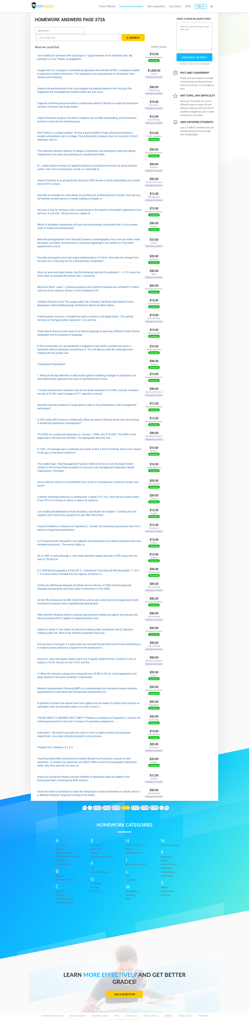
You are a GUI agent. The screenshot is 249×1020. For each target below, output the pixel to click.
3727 (135, 799)
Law (128, 867)
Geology (95, 879)
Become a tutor (100, 1007)
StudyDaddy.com (132, 1012)
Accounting (62, 836)
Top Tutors (175, 6)
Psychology (167, 867)
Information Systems (137, 856)
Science (165, 879)
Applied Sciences (65, 844)
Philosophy (167, 848)
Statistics (166, 886)
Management (133, 883)
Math (128, 890)
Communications (65, 890)
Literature (131, 871)
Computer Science (65, 894)
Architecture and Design (68, 848)
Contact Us (131, 1007)
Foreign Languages (101, 863)
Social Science (169, 882)
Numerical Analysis (171, 836)
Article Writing (63, 855)
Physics (165, 852)
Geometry (96, 882)
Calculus (60, 882)
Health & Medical (135, 836)
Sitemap (203, 1007)
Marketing (131, 886)
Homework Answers (131, 6)
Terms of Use (185, 1007)
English (94, 844)
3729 (154, 799)
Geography (96, 875)
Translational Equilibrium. (51, 355)
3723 (97, 799)
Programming (168, 863)
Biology (60, 867)
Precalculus (167, 859)
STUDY (47, 6)
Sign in (201, 6)
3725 (116, 799)
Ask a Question (156, 6)
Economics (97, 836)
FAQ (188, 6)
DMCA (168, 1007)
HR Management (134, 844)
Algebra (60, 840)
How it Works (107, 6)
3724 (107, 799)
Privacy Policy (151, 1007)
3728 (145, 799)
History (130, 840)
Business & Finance (66, 871)
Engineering (97, 840)
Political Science (170, 856)
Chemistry (61, 886)
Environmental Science (103, 848)
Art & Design (62, 852)
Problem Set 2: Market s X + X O (55, 739)
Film (93, 859)
